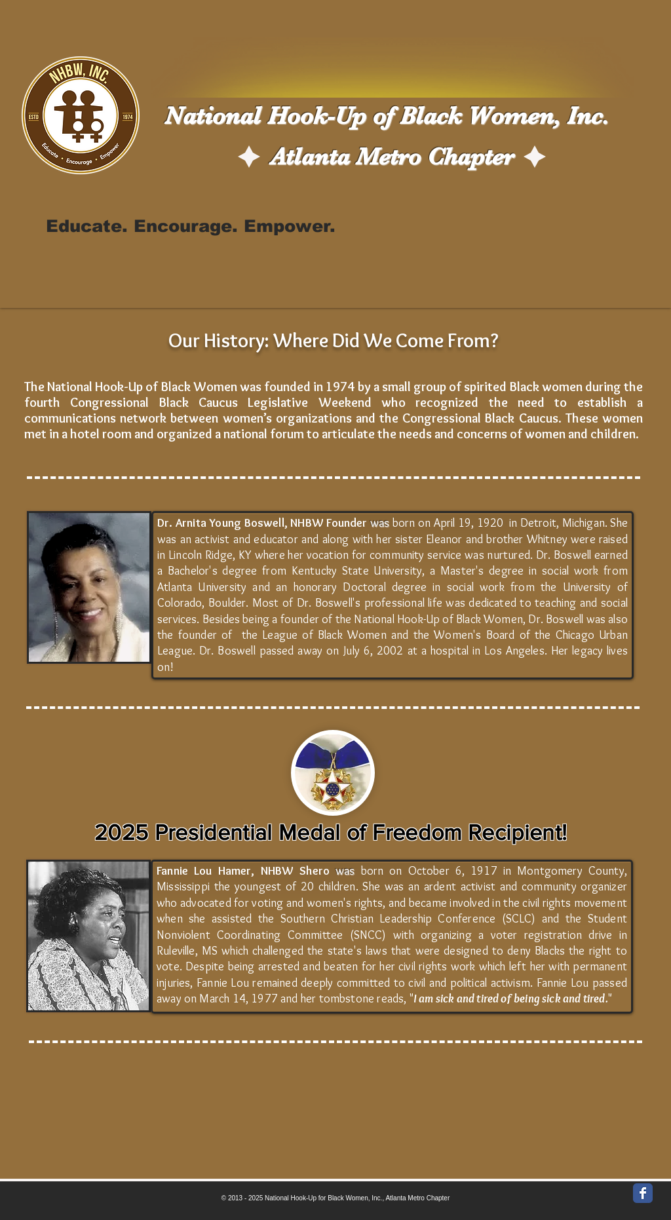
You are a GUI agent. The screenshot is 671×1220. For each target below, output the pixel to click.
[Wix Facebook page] (643, 1193)
